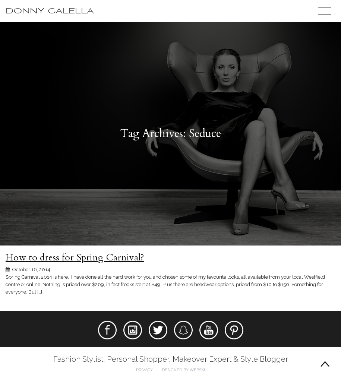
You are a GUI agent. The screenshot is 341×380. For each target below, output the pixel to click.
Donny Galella (50, 11)
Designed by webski (183, 369)
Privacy (144, 369)
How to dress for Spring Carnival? (75, 257)
